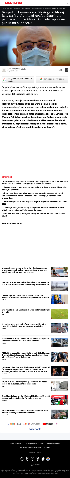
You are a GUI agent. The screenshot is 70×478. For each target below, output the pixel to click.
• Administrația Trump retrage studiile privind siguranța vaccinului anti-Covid (33, 214)
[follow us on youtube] (48, 424)
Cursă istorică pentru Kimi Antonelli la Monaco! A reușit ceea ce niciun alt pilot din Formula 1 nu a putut (26, 397)
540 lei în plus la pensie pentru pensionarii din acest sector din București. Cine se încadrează (24, 383)
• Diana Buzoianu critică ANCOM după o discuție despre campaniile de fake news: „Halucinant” (34, 188)
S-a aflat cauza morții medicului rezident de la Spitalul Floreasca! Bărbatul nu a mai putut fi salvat (25, 340)
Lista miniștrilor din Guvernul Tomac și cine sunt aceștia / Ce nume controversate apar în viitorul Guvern (25, 297)
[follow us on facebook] (35, 429)
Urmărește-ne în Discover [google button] (52, 79)
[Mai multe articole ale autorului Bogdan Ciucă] (4, 70)
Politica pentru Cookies (34, 444)
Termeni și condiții (53, 444)
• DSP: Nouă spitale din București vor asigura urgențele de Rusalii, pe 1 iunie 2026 (34, 203)
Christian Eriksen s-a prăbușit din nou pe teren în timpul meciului (26, 311)
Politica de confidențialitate (30, 447)
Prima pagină (6, 8)
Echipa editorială (16, 444)
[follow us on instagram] (58, 424)
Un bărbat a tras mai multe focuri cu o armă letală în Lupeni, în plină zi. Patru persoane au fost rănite (24, 325)
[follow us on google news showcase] (31, 424)
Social (23, 69)
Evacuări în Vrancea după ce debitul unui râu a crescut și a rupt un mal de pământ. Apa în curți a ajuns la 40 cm (25, 283)
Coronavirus (16, 8)
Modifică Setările (35, 453)
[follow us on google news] (14, 424)
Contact (47, 447)
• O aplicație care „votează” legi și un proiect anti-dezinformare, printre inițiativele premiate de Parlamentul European (33, 209)
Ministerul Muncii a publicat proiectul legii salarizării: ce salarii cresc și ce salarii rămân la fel (25, 412)
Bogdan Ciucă (12, 71)
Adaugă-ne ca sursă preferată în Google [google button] (17, 80)
